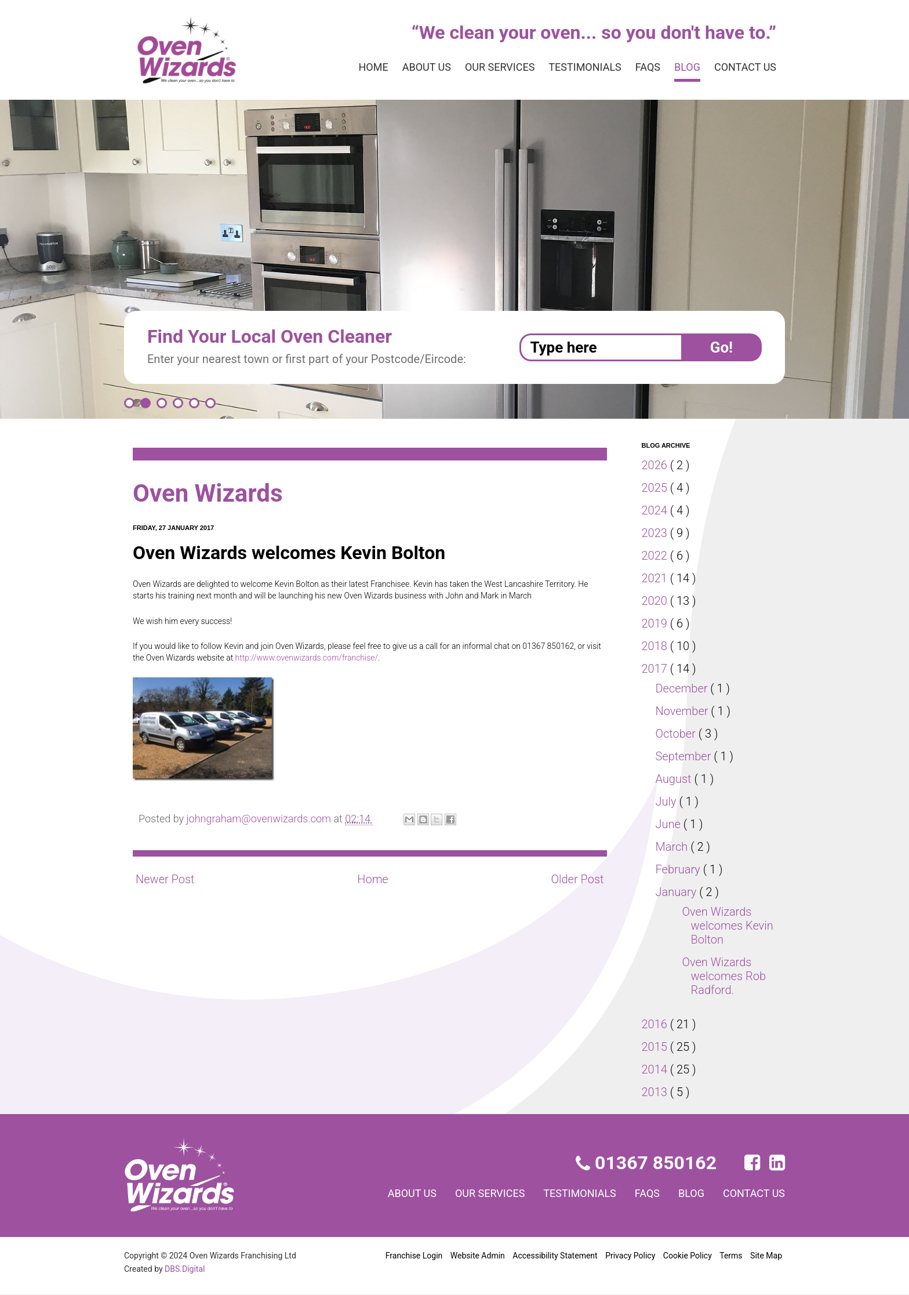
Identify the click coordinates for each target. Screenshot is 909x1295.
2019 (656, 623)
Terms (731, 1255)
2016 (656, 1024)
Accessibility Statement (554, 1255)
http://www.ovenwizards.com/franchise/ (324, 657)
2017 (656, 668)
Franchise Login (414, 1255)
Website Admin (477, 1255)
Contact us (743, 67)
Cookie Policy (687, 1255)
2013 (656, 1092)
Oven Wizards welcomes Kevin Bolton (728, 925)
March (673, 846)
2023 (656, 533)
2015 (656, 1046)
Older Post (576, 879)
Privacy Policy (629, 1255)
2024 (656, 510)
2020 (656, 600)
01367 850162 (647, 1162)
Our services (481, 67)
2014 (656, 1069)
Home (345, 67)
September (685, 756)
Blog (681, 67)
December (684, 688)
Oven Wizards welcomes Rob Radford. (724, 976)
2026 (656, 465)
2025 (656, 487)
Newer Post (165, 879)
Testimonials (573, 67)
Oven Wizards (213, 493)
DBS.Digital (187, 1269)
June (670, 824)
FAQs (639, 67)
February (681, 869)
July (667, 801)
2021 (656, 578)
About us (401, 67)
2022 (656, 555)
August (675, 778)
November (684, 711)
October (678, 733)
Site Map (766, 1255)
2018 (656, 646)
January (678, 892)
